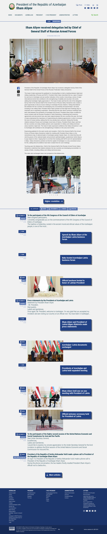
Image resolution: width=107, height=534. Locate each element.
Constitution (11, 499)
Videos (47, 501)
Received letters (86, 494)
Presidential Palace (69, 496)
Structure (67, 494)
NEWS (10, 15)
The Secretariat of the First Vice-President (51, 493)
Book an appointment (87, 502)
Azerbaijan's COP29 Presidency (15, 516)
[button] (26, 174)
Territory (10, 496)
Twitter (94, 8)
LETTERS (75, 15)
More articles (54, 475)
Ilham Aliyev (24, 8)
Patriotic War (11, 506)
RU (97, 5)
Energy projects (12, 511)
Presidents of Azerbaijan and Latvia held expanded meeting (74, 369)
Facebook (91, 8)
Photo (80, 5)
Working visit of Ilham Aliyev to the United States (15, 518)
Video (88, 5)
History (10, 494)
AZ (93, 5)
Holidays (11, 503)
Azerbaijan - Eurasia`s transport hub (15, 513)
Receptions (56, 21)
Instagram (85, 8)
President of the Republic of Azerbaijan (41, 4)
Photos (47, 499)
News (47, 497)
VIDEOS (64, 209)
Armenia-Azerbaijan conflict (15, 504)
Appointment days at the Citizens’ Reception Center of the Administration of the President (89, 498)
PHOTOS (74, 209)
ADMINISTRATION (64, 15)
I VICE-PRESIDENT (51, 15)
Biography (29, 496)
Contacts (67, 498)
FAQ (59, 529)
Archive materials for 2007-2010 (91, 529)
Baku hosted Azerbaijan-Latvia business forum (75, 259)
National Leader (12, 493)
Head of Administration (69, 493)
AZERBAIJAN (29, 15)
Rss (97, 8)
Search (96, 15)
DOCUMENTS (18, 15)
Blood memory (12, 509)
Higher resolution (52, 201)
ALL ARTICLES (34, 208)
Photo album (11, 520)
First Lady (29, 498)
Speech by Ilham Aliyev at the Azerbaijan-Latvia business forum (74, 237)
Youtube (88, 8)
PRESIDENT (39, 15)
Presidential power (31, 493)
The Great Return (12, 508)
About (72, 529)
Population (11, 498)
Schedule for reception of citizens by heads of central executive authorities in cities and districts (89, 505)
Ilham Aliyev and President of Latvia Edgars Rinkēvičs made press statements (74, 324)
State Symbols (12, 501)
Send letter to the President (89, 493)
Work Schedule (30, 494)
